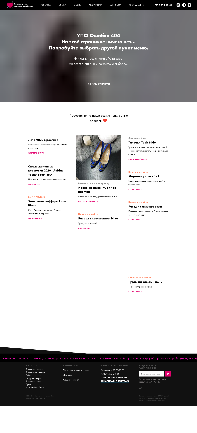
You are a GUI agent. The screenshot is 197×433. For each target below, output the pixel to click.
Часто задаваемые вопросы (76, 370)
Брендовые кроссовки (35, 372)
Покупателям (136, 5)
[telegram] (184, 5)
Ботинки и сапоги (33, 381)
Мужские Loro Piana (35, 387)
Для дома (115, 5)
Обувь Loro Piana (33, 375)
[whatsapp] (189, 5)
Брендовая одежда (34, 369)
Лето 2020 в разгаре (43, 140)
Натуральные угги (33, 378)
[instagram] (178, 5)
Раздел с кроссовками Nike (98, 218)
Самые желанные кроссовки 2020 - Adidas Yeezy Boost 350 (45, 170)
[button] (35, 398)
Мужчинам (96, 5)
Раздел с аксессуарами (145, 206)
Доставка (67, 374)
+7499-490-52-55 (162, 5)
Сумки (63, 5)
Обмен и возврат (71, 379)
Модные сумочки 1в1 (143, 176)
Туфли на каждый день (145, 282)
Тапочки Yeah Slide (142, 142)
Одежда (46, 5)
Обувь (78, 5)
